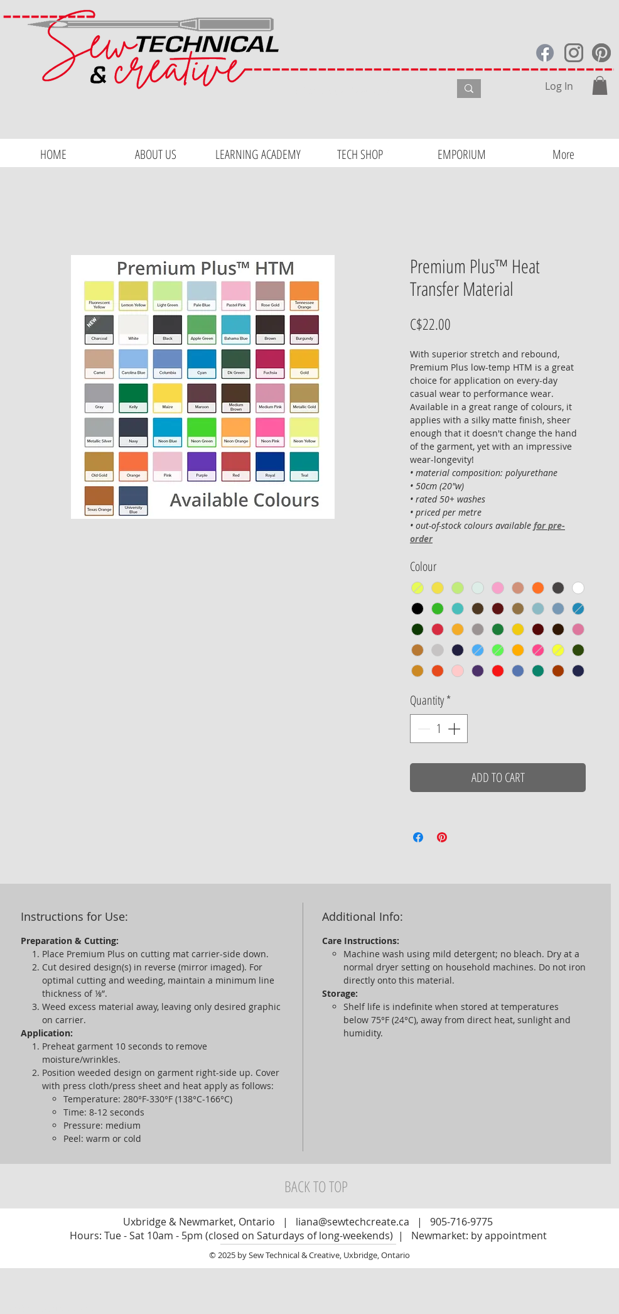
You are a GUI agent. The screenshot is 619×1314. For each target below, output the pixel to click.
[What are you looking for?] (363, 90)
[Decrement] (422, 728)
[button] (600, 85)
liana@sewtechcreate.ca (352, 1222)
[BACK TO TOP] (316, 1186)
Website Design (38, 1308)
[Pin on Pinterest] (441, 837)
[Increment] (455, 728)
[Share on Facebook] (418, 837)
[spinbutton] (438, 728)
